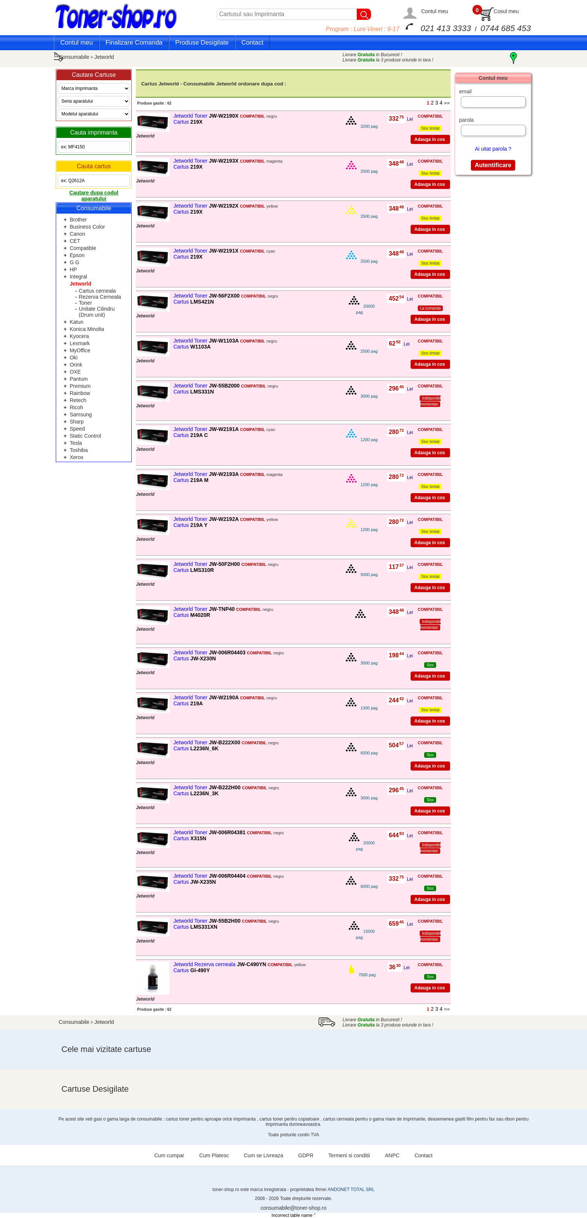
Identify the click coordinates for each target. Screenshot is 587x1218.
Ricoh (76, 407)
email (465, 91)
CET (75, 241)
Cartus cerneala (97, 291)
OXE (75, 372)
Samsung (81, 414)
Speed (77, 429)
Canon (77, 234)
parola (466, 120)
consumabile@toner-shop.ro (293, 1208)
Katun (76, 322)
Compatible (83, 248)
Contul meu (434, 11)
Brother (78, 220)
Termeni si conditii (349, 1155)
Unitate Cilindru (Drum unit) (97, 312)
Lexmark (80, 343)
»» (447, 103)
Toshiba (79, 450)
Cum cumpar (169, 1155)
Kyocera (79, 336)
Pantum (79, 379)
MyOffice (80, 350)
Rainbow (80, 393)
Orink (76, 365)
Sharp (76, 422)
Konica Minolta (87, 329)
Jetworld (104, 57)
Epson (77, 255)
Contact (252, 42)
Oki (73, 358)
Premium (80, 386)
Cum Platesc (214, 1155)
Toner (85, 303)
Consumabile (74, 57)
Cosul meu (506, 11)
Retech (78, 400)
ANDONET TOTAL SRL (351, 1189)
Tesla (76, 443)
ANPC (392, 1155)
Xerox (76, 457)
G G (74, 262)
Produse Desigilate (202, 42)
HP (73, 269)
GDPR (305, 1155)
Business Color (87, 227)
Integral (78, 277)
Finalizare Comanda (134, 42)
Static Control (85, 436)
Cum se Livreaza (263, 1155)
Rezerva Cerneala (100, 297)
